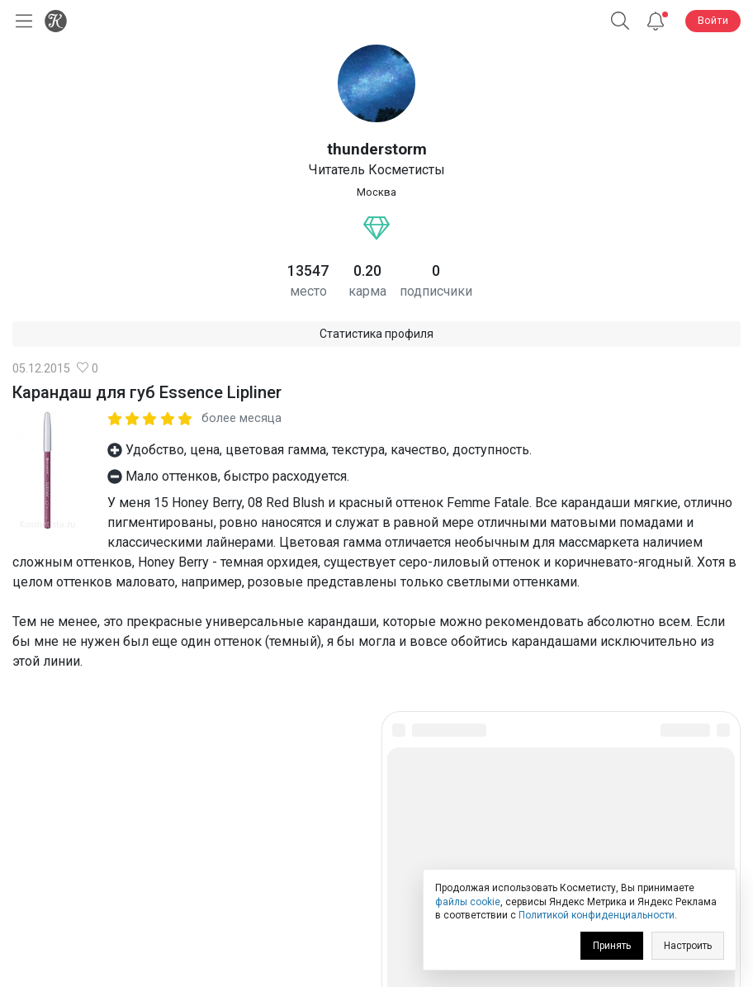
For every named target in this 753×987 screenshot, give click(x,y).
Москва (376, 192)
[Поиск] (620, 21)
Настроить (688, 945)
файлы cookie (467, 902)
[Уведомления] (655, 21)
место (308, 291)
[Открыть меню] (20, 21)
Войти (713, 20)
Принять (612, 945)
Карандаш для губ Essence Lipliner (147, 392)
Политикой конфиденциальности (597, 915)
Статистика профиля (376, 333)
